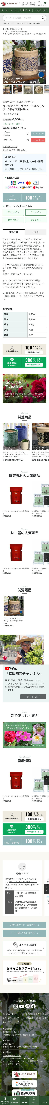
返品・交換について (11, 1022)
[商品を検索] (21, 17)
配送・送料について (11, 1018)
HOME (5, 29)
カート (45, 5)
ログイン (39, 5)
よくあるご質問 (40, 10)
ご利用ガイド (24, 10)
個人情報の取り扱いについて (34, 1018)
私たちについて (8, 10)
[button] (46, 437)
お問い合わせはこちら (12, 1056)
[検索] (43, 18)
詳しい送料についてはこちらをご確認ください (24, 169)
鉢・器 (20, 29)
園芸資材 (13, 29)
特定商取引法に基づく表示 (35, 1014)
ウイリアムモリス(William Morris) (16, 31)
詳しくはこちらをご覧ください (23, 881)
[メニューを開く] (44, 1100)
